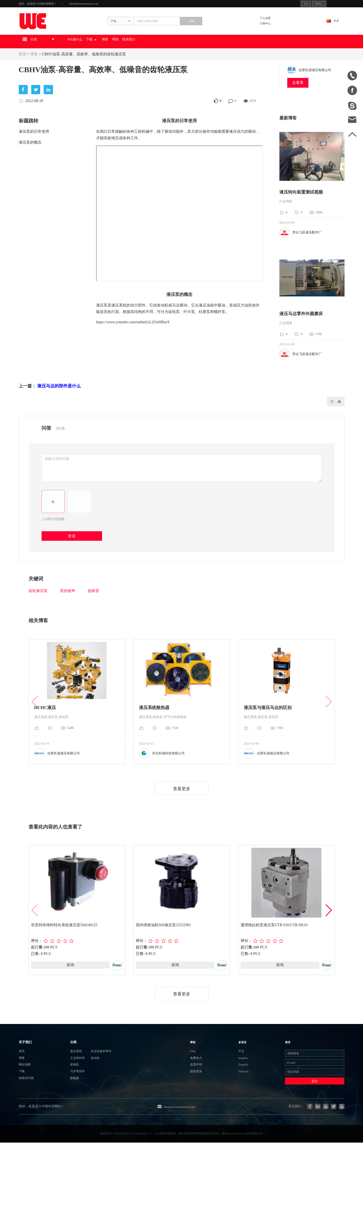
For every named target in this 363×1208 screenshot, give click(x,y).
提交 (300, 1130)
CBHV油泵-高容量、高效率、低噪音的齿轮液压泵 (84, 71)
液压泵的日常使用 (34, 150)
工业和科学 (67, 1097)
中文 (332, 32)
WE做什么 (101, 58)
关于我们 (28, 1073)
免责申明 (202, 1106)
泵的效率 (67, 612)
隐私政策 (202, 1116)
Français (234, 1116)
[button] (328, 932)
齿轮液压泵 (38, 612)
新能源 (62, 1126)
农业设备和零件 (101, 1087)
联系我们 (181, 58)
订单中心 (279, 35)
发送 (74, 556)
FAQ (198, 1086)
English (233, 1096)
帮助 (161, 58)
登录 (271, 5)
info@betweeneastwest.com (111, 6)
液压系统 (64, 1087)
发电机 (62, 1106)
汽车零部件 (67, 1116)
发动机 (92, 1097)
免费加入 (289, 5)
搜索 (221, 32)
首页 (22, 71)
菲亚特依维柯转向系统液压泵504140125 (64, 946)
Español (234, 1106)
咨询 (70, 986)
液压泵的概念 (30, 161)
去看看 (298, 100)
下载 (125, 58)
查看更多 (181, 809)
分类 (61, 1073)
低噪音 (93, 612)
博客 (146, 58)
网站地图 (27, 1106)
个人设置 (279, 28)
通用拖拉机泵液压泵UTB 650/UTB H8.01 (275, 946)
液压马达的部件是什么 (59, 404)
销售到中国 (29, 1126)
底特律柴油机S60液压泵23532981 (164, 946)
